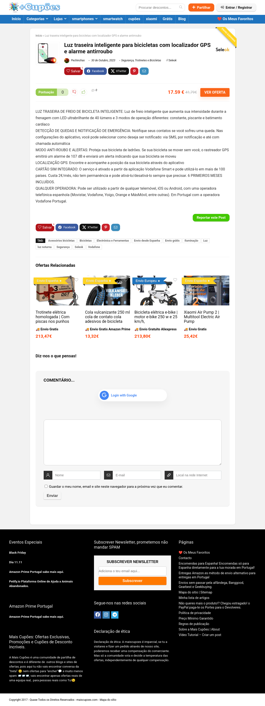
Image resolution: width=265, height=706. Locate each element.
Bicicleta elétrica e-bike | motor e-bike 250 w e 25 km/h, (155, 317)
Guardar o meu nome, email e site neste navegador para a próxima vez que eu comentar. (116, 487)
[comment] (133, 442)
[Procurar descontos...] (181, 7)
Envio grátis (172, 240)
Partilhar (201, 7)
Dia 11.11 (15, 562)
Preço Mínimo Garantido (196, 618)
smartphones (83, 19)
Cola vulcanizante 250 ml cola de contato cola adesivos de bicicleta (107, 317)
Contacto (185, 558)
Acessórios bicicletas (61, 240)
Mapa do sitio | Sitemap (195, 592)
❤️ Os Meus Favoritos (235, 19)
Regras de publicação (194, 624)
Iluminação (191, 240)
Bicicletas (86, 240)
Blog (182, 19)
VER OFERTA (214, 92)
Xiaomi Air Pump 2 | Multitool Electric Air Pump (202, 317)
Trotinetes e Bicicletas (148, 60)
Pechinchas (74, 60)
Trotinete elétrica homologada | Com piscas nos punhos (53, 317)
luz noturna (45, 247)
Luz (205, 240)
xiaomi (151, 19)
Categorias (35, 19)
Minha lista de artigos (194, 598)
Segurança (127, 60)
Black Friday (17, 552)
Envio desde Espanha (147, 240)
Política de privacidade (195, 613)
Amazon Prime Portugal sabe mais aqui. (36, 572)
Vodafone (94, 247)
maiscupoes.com (87, 699)
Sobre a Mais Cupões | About (199, 629)
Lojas (58, 19)
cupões (134, 19)
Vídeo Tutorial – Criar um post (200, 635)
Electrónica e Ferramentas (113, 240)
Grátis (168, 19)
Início (16, 19)
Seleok (173, 60)
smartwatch (113, 19)
